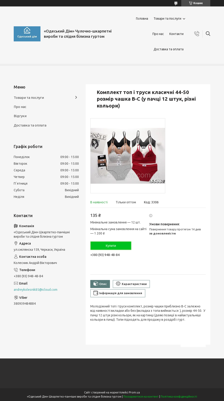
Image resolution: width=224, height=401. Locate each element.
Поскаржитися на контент (141, 396)
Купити (111, 246)
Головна (142, 18)
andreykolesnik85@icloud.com (35, 289)
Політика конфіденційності (179, 396)
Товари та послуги (167, 18)
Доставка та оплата (169, 49)
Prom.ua (134, 392)
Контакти (176, 34)
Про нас (158, 34)
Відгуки (20, 116)
